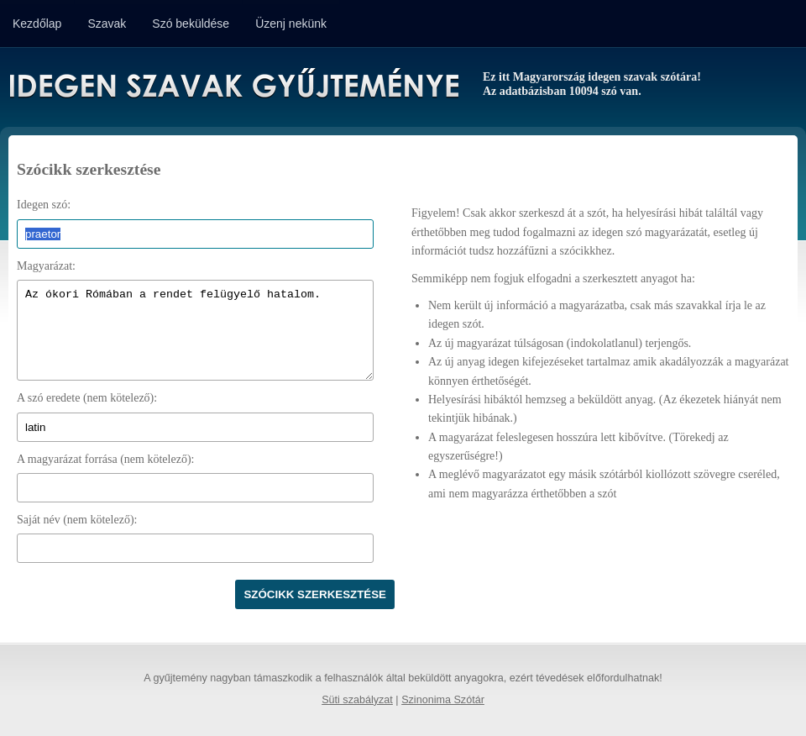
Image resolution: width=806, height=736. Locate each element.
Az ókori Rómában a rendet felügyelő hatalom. (195, 330)
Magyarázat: (46, 266)
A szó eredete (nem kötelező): (87, 398)
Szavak (106, 23)
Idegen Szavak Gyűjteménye (233, 86)
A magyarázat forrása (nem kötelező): (105, 459)
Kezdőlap (37, 23)
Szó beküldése (190, 23)
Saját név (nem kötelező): (77, 519)
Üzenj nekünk (291, 23)
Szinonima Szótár (442, 700)
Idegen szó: (44, 204)
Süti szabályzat (357, 700)
